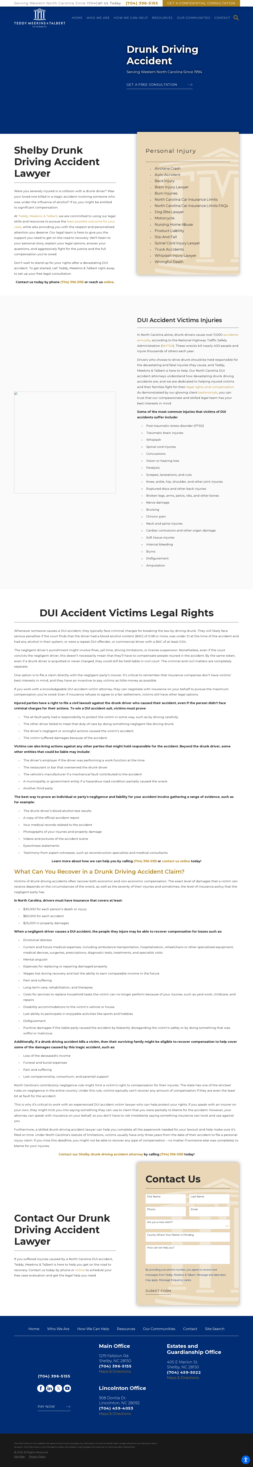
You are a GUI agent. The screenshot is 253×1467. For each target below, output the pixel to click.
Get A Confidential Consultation (201, 3)
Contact (190, 1329)
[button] (245, 1459)
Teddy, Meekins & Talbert (37, 216)
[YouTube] (67, 1388)
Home (33, 1329)
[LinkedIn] (49, 1388)
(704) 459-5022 (184, 1372)
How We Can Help (93, 1329)
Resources (126, 1329)
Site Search (215, 1329)
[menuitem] (77, 18)
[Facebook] (41, 1388)
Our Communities (159, 1329)
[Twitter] (58, 1388)
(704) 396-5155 (142, 3)
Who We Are (58, 1329)
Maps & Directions (115, 1371)
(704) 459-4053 (116, 1408)
